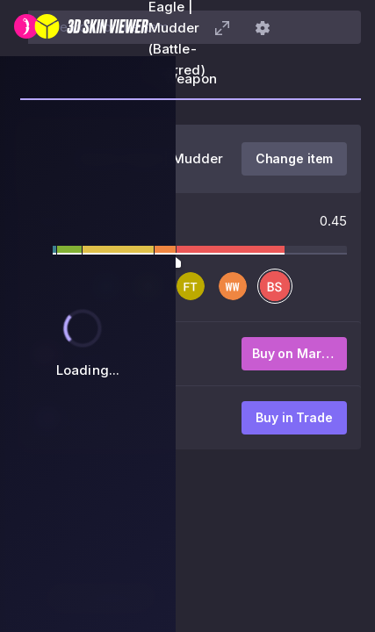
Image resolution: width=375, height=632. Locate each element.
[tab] (190, 84)
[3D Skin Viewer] (81, 28)
